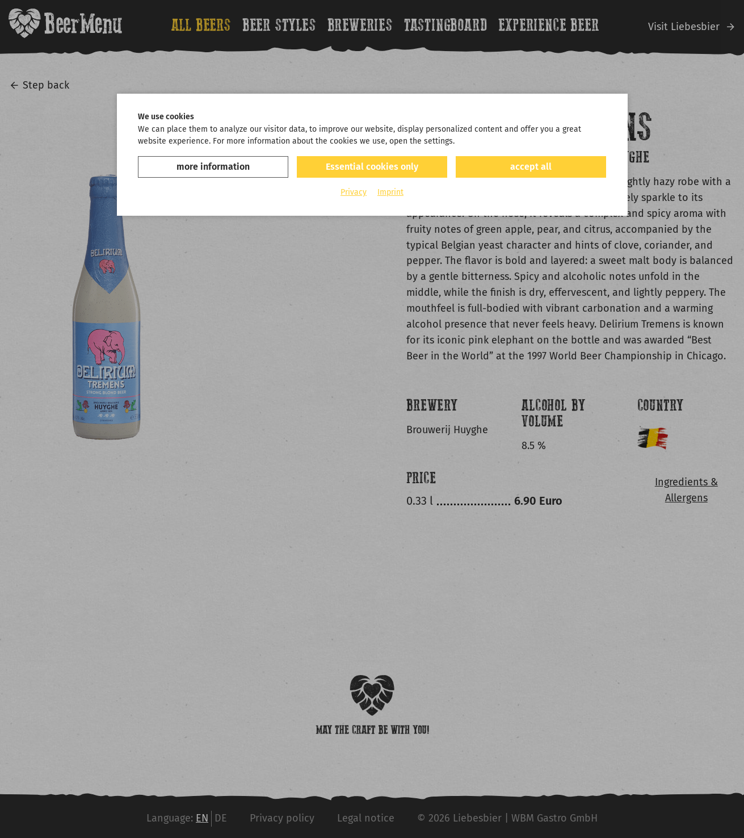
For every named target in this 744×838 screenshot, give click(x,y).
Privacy (354, 192)
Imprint (390, 192)
